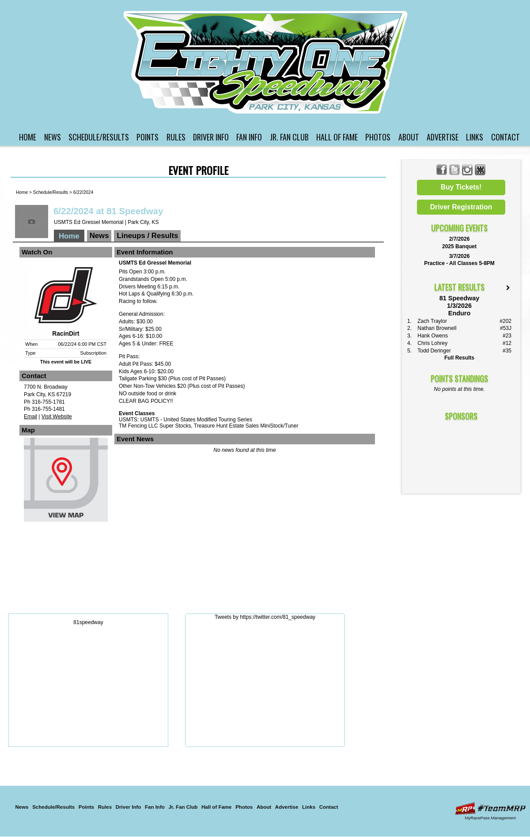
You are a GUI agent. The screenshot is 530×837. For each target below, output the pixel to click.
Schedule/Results (98, 137)
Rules (176, 137)
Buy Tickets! (461, 187)
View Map (66, 482)
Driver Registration (461, 207)
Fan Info (249, 137)
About (408, 137)
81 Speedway (266, 62)
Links (474, 137)
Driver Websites (490, 808)
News (52, 137)
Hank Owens (432, 336)
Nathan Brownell (436, 328)
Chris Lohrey (432, 343)
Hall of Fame (337, 137)
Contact (505, 137)
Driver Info (211, 137)
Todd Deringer (433, 351)
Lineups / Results (147, 235)
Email (30, 416)
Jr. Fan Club (289, 137)
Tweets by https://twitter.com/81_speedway (265, 617)
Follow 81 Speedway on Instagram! (467, 169)
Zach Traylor (432, 321)
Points (147, 137)
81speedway (88, 622)
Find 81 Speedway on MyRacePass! (480, 169)
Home (27, 137)
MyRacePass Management (490, 817)
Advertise (442, 137)
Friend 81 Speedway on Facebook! (441, 169)
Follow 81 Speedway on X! (454, 169)
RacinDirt (65, 333)
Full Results (459, 358)
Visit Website (57, 416)
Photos (377, 137)
